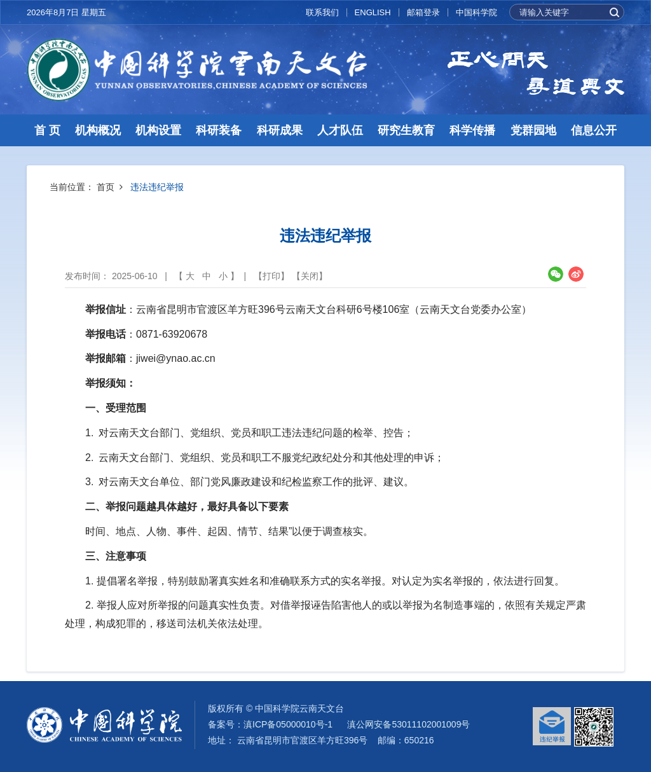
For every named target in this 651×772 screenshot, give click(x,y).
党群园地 (533, 130)
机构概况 (98, 130)
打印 (271, 276)
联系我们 (322, 12)
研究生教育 (406, 130)
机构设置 (158, 130)
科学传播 (472, 130)
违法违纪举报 (157, 187)
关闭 (310, 276)
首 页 (47, 130)
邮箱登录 (423, 12)
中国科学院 (476, 12)
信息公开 (594, 130)
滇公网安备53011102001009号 (408, 724)
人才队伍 (340, 130)
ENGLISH (373, 12)
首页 (105, 187)
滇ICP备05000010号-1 (287, 724)
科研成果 (280, 130)
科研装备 (219, 130)
